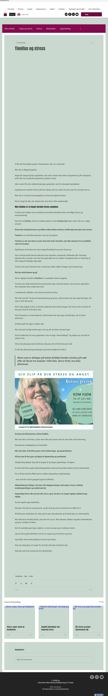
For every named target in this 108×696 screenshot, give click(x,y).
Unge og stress (25, 28)
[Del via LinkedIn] (26, 583)
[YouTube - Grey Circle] (102, 677)
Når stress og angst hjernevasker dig (82, 628)
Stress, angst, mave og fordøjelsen (15, 628)
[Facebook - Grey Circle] (92, 677)
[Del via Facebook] (16, 583)
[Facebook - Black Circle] (69, 14)
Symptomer (18, 576)
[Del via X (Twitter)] (21, 583)
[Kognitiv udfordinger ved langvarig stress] (54, 614)
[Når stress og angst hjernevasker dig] (88, 614)
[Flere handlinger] (91, 42)
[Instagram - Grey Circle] (97, 677)
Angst (31, 576)
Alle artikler (9, 28)
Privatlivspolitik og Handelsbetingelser (55, 689)
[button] (5, 14)
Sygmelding (65, 28)
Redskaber (51, 28)
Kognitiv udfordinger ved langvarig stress (50, 628)
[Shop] (12, 14)
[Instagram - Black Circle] (73, 14)
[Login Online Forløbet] (66, 14)
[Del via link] (31, 583)
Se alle (101, 602)
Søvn (25, 576)
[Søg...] (91, 14)
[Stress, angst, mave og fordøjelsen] (19, 614)
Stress (39, 28)
